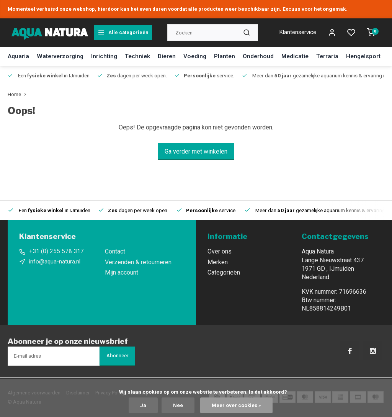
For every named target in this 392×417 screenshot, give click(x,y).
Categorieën (223, 272)
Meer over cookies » (236, 405)
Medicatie (303, 56)
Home (18, 94)
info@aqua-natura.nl (55, 262)
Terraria (337, 56)
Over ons (219, 251)
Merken (217, 262)
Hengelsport (374, 56)
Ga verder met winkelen (196, 151)
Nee (178, 405)
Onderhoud (266, 56)
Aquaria (18, 56)
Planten (232, 56)
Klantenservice (295, 32)
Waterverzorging (62, 56)
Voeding (201, 56)
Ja (143, 405)
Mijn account (121, 272)
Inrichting (107, 56)
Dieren (172, 56)
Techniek (142, 56)
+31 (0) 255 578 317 (56, 251)
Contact (115, 251)
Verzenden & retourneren (138, 262)
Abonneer (117, 355)
